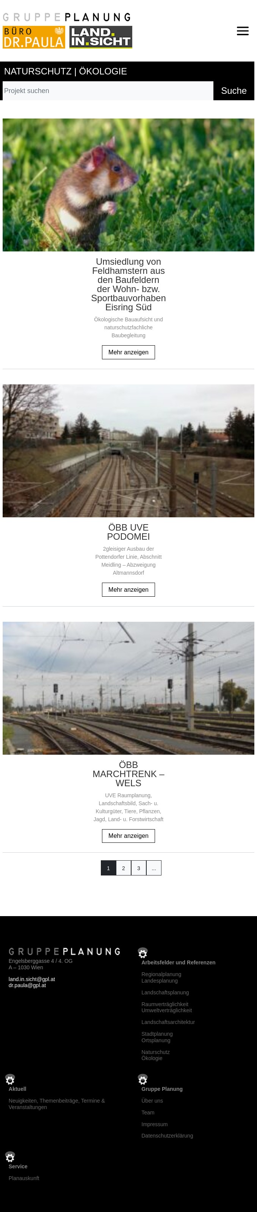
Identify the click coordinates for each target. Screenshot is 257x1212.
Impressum (154, 1124)
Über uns (152, 1101)
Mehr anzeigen (128, 352)
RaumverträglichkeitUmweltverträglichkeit (166, 1007)
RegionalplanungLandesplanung (161, 977)
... (154, 868)
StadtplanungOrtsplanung (157, 1037)
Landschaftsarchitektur (168, 1022)
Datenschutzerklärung (167, 1136)
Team (147, 1112)
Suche (234, 90)
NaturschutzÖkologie (155, 1055)
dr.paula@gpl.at (27, 985)
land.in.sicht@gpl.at (32, 979)
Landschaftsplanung (165, 992)
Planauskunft (24, 1178)
